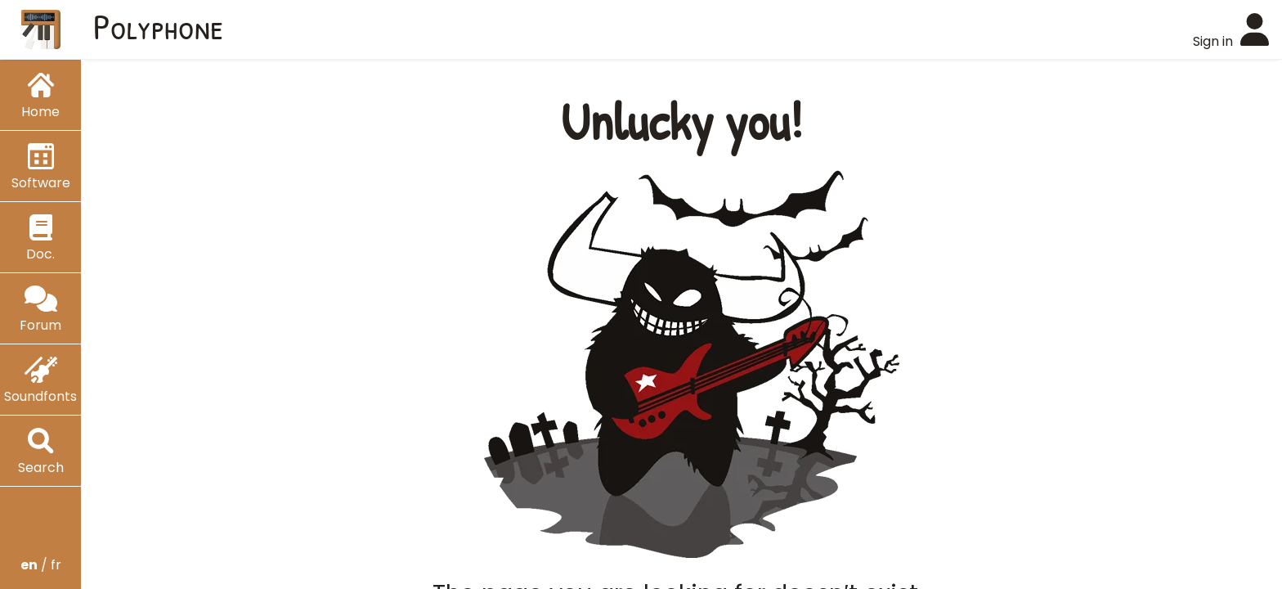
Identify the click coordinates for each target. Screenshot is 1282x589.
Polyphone (158, 26)
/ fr (40, 564)
